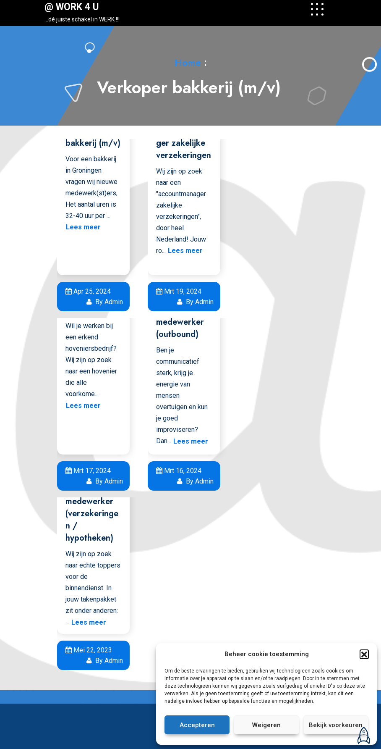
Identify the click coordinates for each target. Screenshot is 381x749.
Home (188, 62)
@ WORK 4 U (71, 7)
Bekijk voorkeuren (336, 725)
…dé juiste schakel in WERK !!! (82, 19)
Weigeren (266, 725)
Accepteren (197, 725)
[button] (364, 654)
